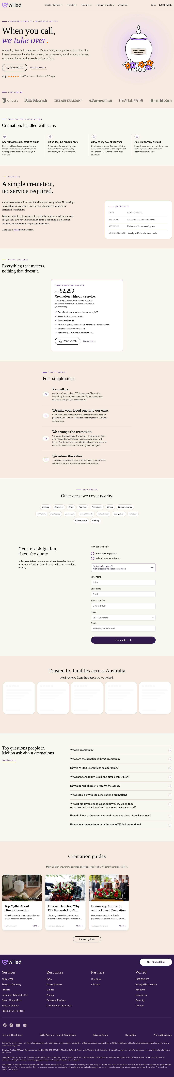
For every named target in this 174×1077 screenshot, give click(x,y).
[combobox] (123, 618)
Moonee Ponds (86, 514)
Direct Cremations (11, 1000)
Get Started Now (156, 962)
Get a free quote (38, 67)
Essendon (42, 514)
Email (94, 623)
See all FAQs (9, 760)
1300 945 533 (165, 5)
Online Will (7, 979)
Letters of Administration (15, 995)
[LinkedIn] (25, 1025)
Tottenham (97, 507)
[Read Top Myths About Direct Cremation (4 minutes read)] (22, 902)
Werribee (82, 507)
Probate (72, 5)
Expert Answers (54, 984)
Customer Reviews (56, 1000)
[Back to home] (11, 962)
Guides (50, 989)
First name (96, 577)
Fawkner (133, 514)
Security (140, 1000)
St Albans (59, 507)
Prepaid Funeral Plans (13, 1011)
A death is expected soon (108, 558)
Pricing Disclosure (162, 1035)
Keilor (71, 507)
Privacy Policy (100, 1035)
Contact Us (141, 995)
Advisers (95, 984)
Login (153, 5)
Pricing (50, 995)
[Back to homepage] (11, 5)
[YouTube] (18, 1025)
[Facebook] (5, 1025)
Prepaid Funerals (105, 5)
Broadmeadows (125, 507)
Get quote (123, 640)
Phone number (98, 600)
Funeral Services (10, 1005)
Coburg (95, 521)
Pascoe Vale (103, 514)
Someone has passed (106, 553)
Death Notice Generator (59, 1005)
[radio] (92, 553)
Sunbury (45, 507)
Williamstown (81, 521)
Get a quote (89, 341)
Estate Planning (54, 5)
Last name (96, 589)
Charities (96, 979)
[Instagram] (11, 1025)
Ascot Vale (69, 514)
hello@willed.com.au (146, 984)
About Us (122, 5)
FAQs (49, 979)
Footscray (55, 514)
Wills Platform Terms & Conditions (58, 1035)
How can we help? (100, 547)
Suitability (130, 1035)
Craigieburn (119, 514)
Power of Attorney (11, 984)
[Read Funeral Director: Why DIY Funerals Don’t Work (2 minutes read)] (65, 902)
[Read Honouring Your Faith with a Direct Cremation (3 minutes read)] (109, 902)
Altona (110, 507)
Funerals (86, 5)
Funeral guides (87, 939)
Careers (140, 1005)
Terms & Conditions (12, 1035)
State (93, 612)
